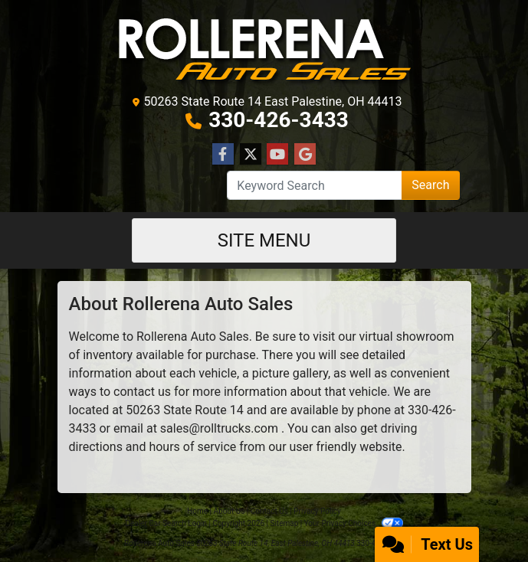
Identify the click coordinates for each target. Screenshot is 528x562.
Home (197, 511)
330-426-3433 (278, 119)
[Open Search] (314, 185)
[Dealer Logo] (264, 49)
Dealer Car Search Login (166, 523)
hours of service (192, 446)
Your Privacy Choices (353, 523)
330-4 (423, 410)
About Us (229, 511)
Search (430, 185)
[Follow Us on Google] (305, 154)
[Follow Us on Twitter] (250, 154)
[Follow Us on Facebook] (223, 154)
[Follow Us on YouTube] (277, 154)
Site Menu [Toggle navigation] (264, 240)
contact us (142, 391)
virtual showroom (406, 336)
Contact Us (269, 511)
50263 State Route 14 (185, 410)
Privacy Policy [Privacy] (317, 511)
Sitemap (284, 523)
